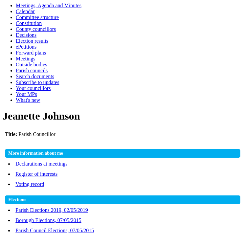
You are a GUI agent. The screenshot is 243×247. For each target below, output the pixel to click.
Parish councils (32, 70)
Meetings (25, 58)
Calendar (25, 11)
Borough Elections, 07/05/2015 (48, 220)
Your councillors (33, 88)
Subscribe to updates (37, 82)
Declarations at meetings (41, 164)
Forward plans (31, 53)
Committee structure (37, 17)
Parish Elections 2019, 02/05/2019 (51, 210)
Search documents (35, 76)
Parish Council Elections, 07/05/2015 (54, 230)
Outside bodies (31, 64)
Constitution (29, 23)
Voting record (29, 184)
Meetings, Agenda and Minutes (48, 5)
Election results (32, 41)
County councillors (36, 29)
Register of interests (36, 174)
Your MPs (26, 94)
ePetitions (26, 47)
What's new (28, 100)
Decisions (26, 35)
